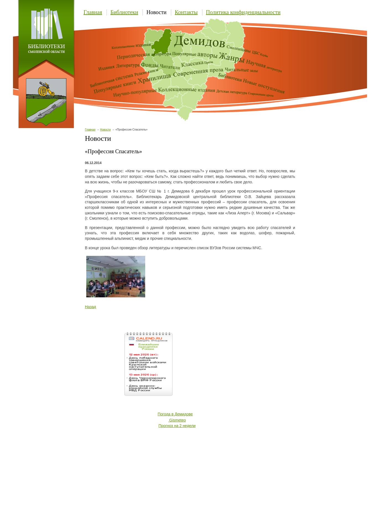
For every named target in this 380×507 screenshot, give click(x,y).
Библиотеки (124, 12)
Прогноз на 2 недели (177, 425)
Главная (93, 12)
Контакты (186, 12)
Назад (90, 307)
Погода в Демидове (175, 414)
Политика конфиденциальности (243, 12)
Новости (156, 12)
